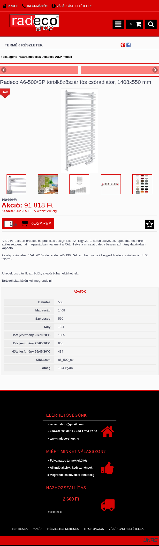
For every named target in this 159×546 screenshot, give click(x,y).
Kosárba (41, 223)
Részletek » (54, 512)
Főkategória (9, 57)
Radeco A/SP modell (58, 57)
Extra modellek (30, 57)
